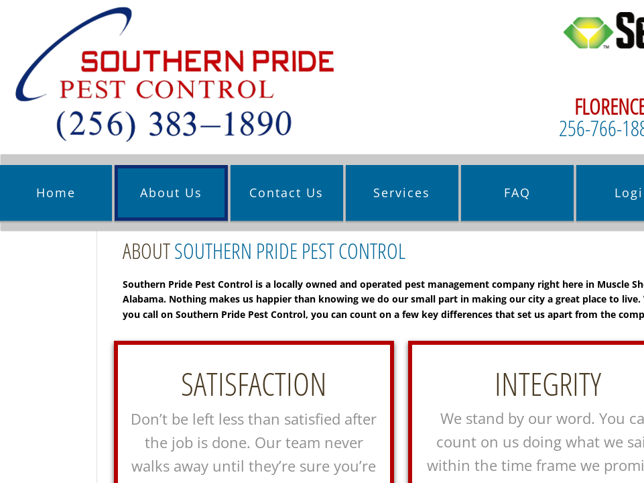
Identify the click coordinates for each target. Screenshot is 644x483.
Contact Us (286, 192)
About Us (171, 192)
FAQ (517, 192)
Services (401, 192)
